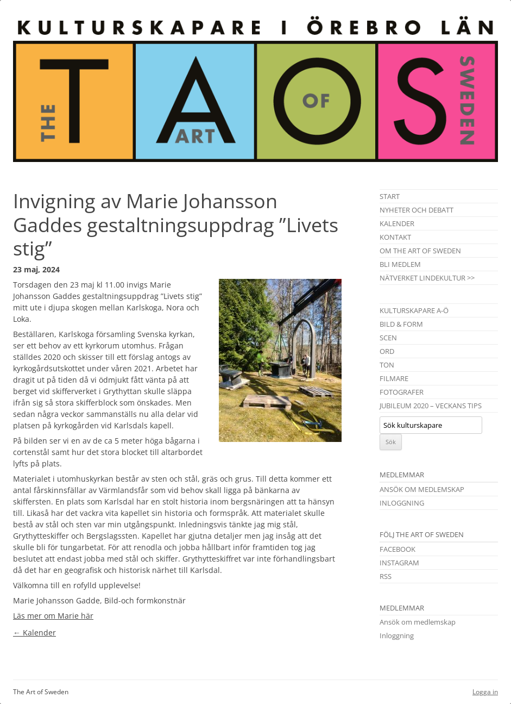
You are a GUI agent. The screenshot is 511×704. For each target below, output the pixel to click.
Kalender (34, 632)
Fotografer (402, 392)
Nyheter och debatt (416, 210)
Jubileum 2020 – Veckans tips (431, 405)
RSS (386, 576)
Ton (387, 365)
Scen (388, 337)
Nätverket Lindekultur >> (427, 278)
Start (390, 196)
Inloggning (402, 503)
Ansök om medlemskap (422, 489)
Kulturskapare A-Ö (414, 310)
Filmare (394, 378)
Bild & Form (401, 324)
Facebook (397, 549)
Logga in (485, 691)
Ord (387, 351)
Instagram (399, 563)
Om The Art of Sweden (420, 251)
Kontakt (395, 237)
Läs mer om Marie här (53, 615)
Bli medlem (400, 264)
